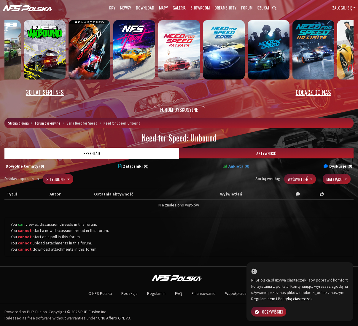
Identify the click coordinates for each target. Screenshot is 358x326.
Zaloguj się (342, 7)
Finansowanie (204, 293)
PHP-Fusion (90, 311)
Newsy (125, 7)
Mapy (163, 7)
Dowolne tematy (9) (25, 166)
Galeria (179, 7)
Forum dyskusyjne (47, 123)
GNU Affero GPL (111, 318)
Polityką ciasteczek (295, 298)
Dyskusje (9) (338, 166)
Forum (246, 7)
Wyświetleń (298, 179)
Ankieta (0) (236, 166)
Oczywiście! (269, 311)
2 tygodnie (56, 179)
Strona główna (18, 123)
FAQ (178, 293)
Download (145, 7)
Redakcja (129, 293)
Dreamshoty (225, 7)
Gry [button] (112, 7)
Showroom (200, 7)
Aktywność (266, 153)
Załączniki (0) (133, 166)
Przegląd (91, 153)
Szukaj (266, 7)
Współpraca (235, 293)
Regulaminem (263, 298)
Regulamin (156, 293)
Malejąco (334, 179)
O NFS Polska (100, 293)
